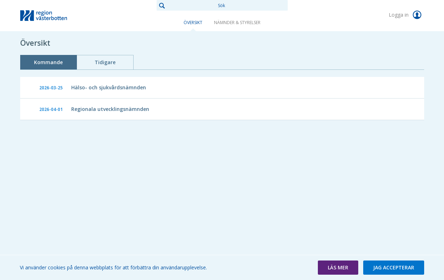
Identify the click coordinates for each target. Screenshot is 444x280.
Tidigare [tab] (105, 62)
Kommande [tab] (48, 62)
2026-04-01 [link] (51, 109)
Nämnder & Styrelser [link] (237, 22)
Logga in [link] (406, 15)
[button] (338, 268)
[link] (55, 15)
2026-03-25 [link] (51, 88)
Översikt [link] (193, 22)
